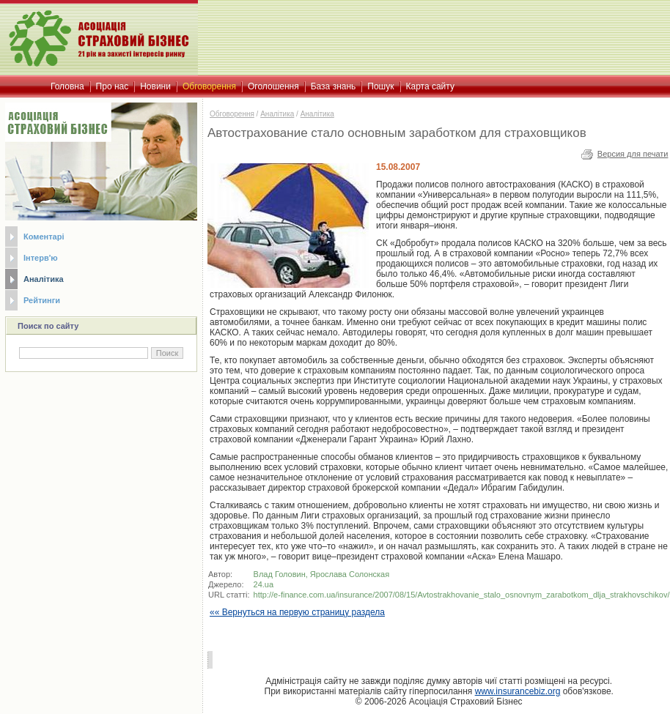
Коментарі (43, 236)
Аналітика (43, 279)
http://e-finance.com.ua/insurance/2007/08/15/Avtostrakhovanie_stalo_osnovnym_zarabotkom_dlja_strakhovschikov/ (462, 594)
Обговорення (232, 114)
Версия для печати (633, 153)
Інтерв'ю (40, 257)
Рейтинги (41, 300)
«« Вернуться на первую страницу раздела (297, 612)
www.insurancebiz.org (518, 691)
